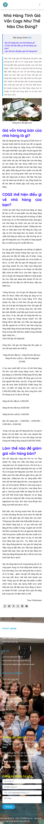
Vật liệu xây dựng (9, 709)
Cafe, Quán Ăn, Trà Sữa (11, 683)
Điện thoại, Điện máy (10, 690)
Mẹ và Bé (6, 721)
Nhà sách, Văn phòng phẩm (12, 724)
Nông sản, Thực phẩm (10, 702)
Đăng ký (8, 807)
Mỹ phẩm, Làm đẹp (9, 694)
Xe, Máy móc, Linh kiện (10, 713)
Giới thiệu (6, 634)
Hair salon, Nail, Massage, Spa (14, 698)
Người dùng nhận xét (10, 638)
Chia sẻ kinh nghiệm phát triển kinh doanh (18, 664)
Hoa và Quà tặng (8, 728)
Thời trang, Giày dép (10, 679)
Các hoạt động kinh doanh (12, 657)
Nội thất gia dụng (9, 717)
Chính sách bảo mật (10, 642)
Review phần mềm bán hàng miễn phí (16, 661)
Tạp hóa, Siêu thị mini (10, 687)
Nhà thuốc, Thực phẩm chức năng (15, 706)
